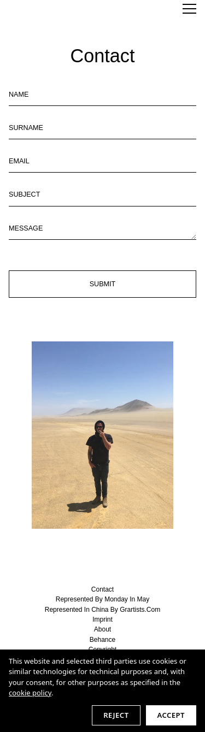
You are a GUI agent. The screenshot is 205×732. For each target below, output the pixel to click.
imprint (102, 619)
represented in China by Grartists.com (102, 609)
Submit (103, 284)
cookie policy (30, 693)
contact (102, 589)
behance (102, 640)
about (102, 629)
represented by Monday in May (102, 599)
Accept (171, 715)
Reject (115, 715)
